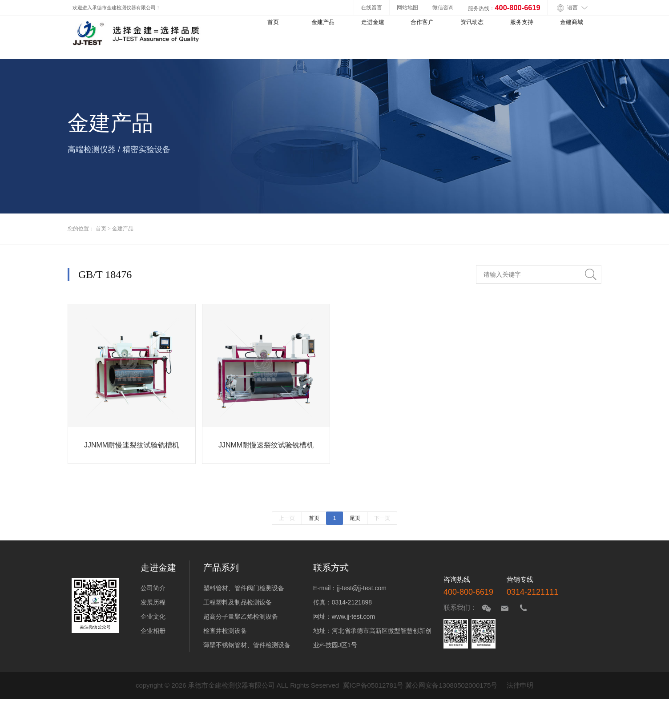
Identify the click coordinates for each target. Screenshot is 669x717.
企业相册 (153, 630)
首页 (273, 22)
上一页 (287, 518)
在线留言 (371, 7)
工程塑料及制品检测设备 (237, 602)
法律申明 (520, 685)
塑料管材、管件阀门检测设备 (243, 588)
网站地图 (407, 7)
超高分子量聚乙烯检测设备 (240, 616)
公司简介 (153, 588)
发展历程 (153, 602)
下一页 (382, 518)
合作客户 (422, 22)
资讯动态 (472, 22)
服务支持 (521, 22)
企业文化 (153, 616)
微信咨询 (443, 7)
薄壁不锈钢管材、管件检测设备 (246, 645)
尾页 (355, 518)
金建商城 (571, 22)
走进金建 (372, 22)
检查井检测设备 (225, 630)
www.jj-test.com (353, 616)
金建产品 (322, 22)
